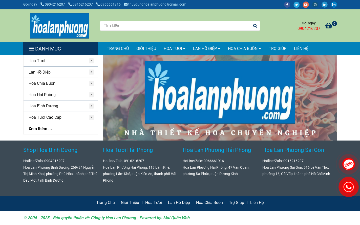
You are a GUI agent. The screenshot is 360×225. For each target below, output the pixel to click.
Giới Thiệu (146, 48)
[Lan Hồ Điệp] (61, 72)
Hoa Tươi (174, 48)
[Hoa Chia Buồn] (61, 83)
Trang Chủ (118, 48)
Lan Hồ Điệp (206, 48)
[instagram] (317, 4)
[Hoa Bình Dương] (61, 106)
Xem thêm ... (40, 128)
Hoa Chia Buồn (244, 48)
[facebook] (288, 4)
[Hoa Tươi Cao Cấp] (61, 117)
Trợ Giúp (277, 48)
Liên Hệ (301, 48)
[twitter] (298, 4)
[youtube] (307, 4)
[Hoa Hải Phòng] (61, 95)
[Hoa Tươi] (61, 61)
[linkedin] (326, 4)
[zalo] (335, 4)
